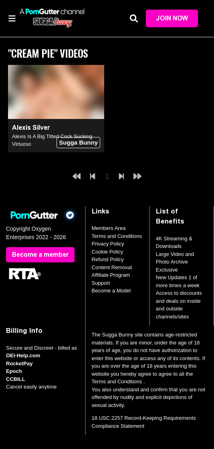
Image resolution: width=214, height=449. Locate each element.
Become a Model (111, 291)
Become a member (40, 254)
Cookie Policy (107, 252)
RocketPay (19, 363)
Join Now (172, 18)
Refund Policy (108, 259)
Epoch (14, 371)
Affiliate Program (111, 275)
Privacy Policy (108, 244)
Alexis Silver (31, 127)
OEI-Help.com (23, 355)
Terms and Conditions (117, 236)
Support (101, 283)
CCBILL (15, 379)
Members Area (109, 228)
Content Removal (112, 267)
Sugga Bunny (78, 142)
